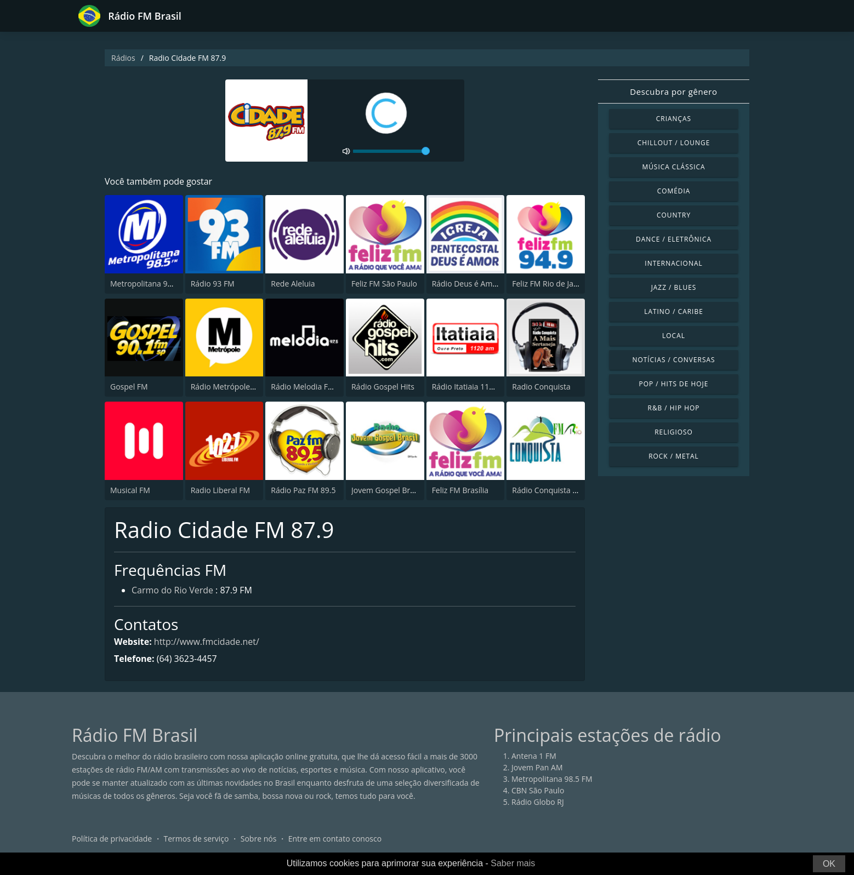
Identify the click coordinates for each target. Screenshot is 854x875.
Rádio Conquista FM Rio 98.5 (563, 490)
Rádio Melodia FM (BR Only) (320, 386)
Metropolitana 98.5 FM (150, 283)
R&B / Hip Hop (674, 408)
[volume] (391, 151)
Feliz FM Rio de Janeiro (552, 283)
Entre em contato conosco (335, 839)
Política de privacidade (112, 839)
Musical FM (130, 490)
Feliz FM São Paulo (384, 283)
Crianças (673, 118)
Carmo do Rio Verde (172, 591)
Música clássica (673, 166)
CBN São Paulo (537, 791)
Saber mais (513, 863)
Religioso (673, 432)
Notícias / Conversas (673, 359)
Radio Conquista (541, 386)
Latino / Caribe (673, 311)
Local (673, 335)
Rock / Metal (673, 456)
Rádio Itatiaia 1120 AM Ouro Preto (493, 386)
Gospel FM (129, 386)
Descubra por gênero (673, 91)
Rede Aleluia (293, 283)
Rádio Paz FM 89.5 (303, 490)
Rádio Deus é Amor (466, 283)
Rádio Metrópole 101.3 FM (237, 386)
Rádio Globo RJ (537, 802)
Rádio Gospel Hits (382, 386)
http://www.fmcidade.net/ (206, 642)
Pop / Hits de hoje (674, 383)
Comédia (674, 191)
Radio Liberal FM (220, 490)
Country (674, 215)
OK (829, 863)
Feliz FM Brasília (460, 490)
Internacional (673, 263)
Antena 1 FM (533, 756)
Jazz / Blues (674, 287)
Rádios (123, 58)
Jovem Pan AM (537, 768)
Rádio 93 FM (213, 283)
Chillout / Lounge (673, 142)
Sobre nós (259, 839)
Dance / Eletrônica (673, 239)
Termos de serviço (196, 839)
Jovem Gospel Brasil (386, 490)
